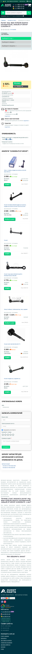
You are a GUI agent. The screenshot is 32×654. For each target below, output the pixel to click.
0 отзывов (13, 29)
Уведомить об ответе (9, 430)
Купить (17, 83)
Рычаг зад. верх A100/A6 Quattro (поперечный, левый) (13, 274)
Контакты (22, 1)
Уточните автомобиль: (5, 33)
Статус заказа (5, 636)
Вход (29, 1)
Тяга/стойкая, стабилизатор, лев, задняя (15, 309)
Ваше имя (5, 417)
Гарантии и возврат (6, 642)
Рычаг (6, 240)
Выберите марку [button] (8, 42)
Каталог (3, 647)
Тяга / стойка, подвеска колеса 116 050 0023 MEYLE (15, 171)
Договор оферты (5, 645)
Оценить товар (6, 432)
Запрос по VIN (5, 621)
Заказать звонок (6, 618)
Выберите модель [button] (9, 46)
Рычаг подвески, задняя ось (12, 378)
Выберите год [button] (7, 38)
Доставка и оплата (12, 1)
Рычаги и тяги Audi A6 (9, 467)
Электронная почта (8, 423)
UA (4, 1)
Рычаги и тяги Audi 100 (9, 466)
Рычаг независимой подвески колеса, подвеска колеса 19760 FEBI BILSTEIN (15, 205)
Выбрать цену (9, 219)
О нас (2, 649)
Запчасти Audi (6, 464)
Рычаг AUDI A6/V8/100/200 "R (12, 344)
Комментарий (6, 438)
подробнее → (8, 116)
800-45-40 (18, 5)
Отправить (6, 447)
